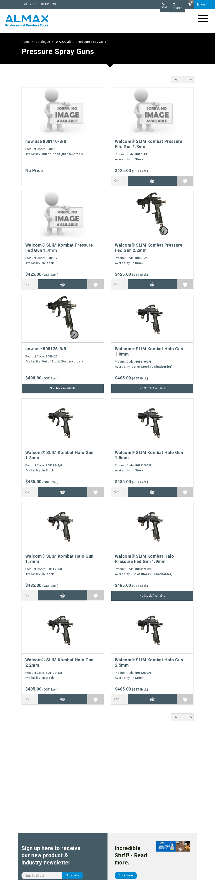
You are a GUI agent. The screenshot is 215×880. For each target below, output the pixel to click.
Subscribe (72, 875)
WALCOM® (63, 41)
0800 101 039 (46, 4)
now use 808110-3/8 (45, 141)
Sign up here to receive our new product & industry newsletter (51, 855)
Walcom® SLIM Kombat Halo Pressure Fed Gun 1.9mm (144, 559)
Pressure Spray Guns (91, 41)
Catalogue (43, 41)
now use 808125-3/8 (45, 348)
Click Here (126, 875)
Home (26, 41)
